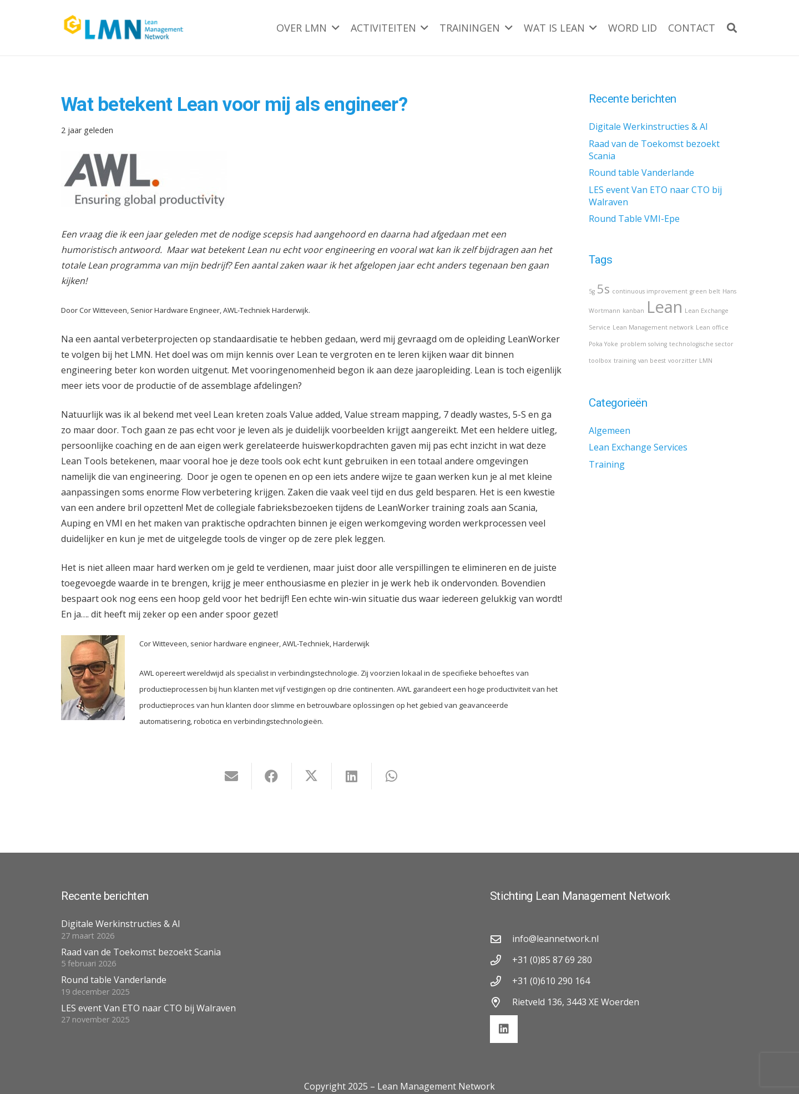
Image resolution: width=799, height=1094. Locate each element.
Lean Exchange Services (638, 447)
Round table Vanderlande (641, 172)
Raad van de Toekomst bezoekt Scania (141, 952)
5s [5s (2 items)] (603, 289)
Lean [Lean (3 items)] (664, 307)
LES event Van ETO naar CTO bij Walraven (148, 1008)
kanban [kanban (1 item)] (633, 311)
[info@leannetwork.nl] (501, 939)
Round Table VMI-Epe (634, 218)
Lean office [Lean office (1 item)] (712, 327)
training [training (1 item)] (625, 360)
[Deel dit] (272, 776)
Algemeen (609, 430)
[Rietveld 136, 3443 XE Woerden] (501, 1002)
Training (607, 464)
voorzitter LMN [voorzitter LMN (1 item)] (690, 360)
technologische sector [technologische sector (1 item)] (701, 344)
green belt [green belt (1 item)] (705, 291)
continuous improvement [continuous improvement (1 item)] (649, 291)
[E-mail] (232, 776)
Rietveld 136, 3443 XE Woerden (575, 1002)
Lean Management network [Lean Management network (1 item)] (653, 327)
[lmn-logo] (124, 28)
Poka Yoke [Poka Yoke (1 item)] (603, 344)
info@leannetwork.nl (555, 939)
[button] (333, 27)
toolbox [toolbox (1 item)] (600, 360)
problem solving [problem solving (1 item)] (643, 344)
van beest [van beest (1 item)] (652, 360)
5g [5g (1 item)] (592, 291)
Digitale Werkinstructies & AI (648, 126)
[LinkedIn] (504, 1029)
